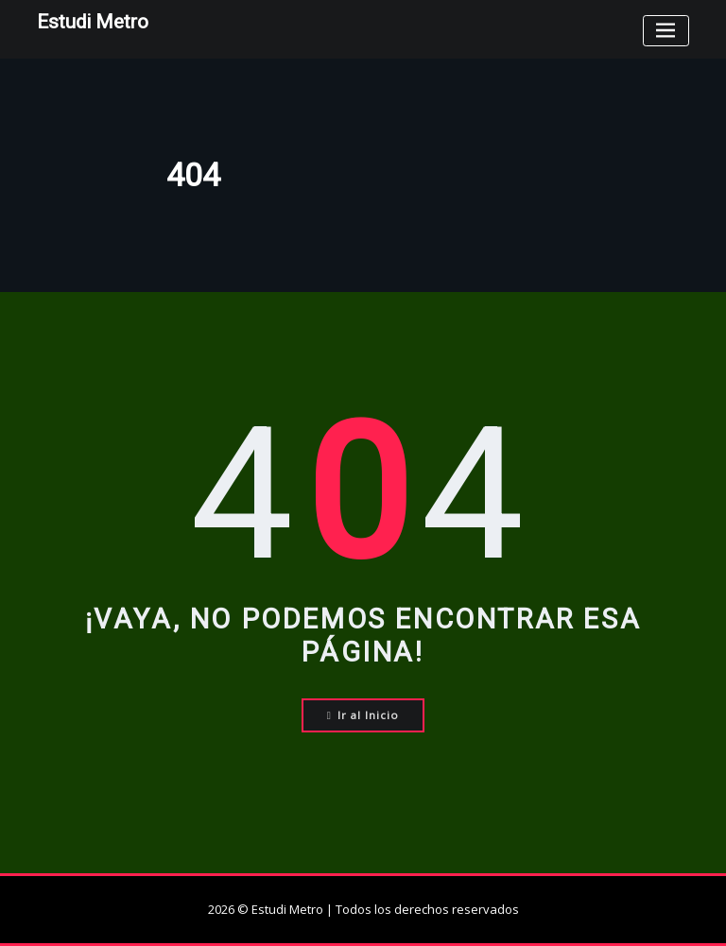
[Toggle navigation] (666, 30)
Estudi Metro (92, 21)
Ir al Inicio (363, 715)
